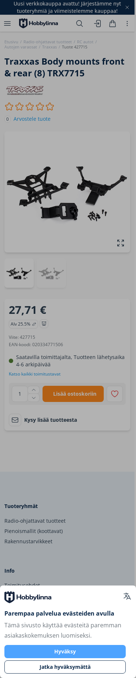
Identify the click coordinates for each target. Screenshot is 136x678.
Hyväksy (65, 651)
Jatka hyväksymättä (65, 666)
